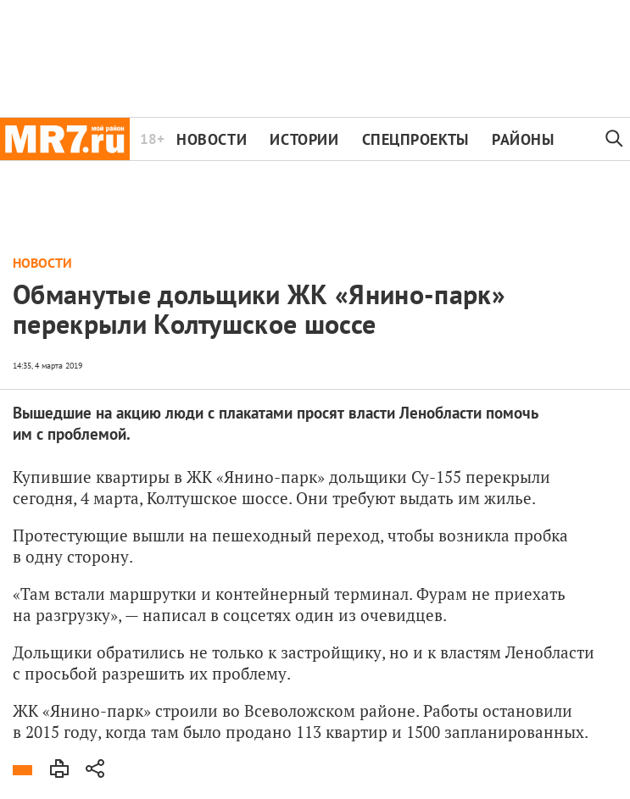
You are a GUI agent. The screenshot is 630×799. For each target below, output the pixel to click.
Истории (304, 139)
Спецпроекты (415, 139)
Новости (211, 139)
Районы (523, 139)
